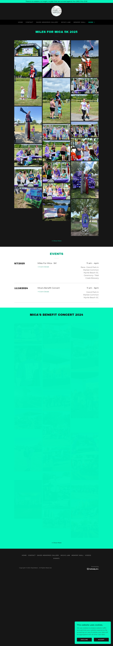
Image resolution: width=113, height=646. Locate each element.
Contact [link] (29, 22)
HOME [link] (20, 22)
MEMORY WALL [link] (80, 22)
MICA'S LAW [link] (66, 22)
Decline (84, 639)
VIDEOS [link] (88, 620)
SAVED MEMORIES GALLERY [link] (47, 22)
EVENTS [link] (56, 623)
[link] (56, 11)
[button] (91, 22)
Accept (101, 639)
